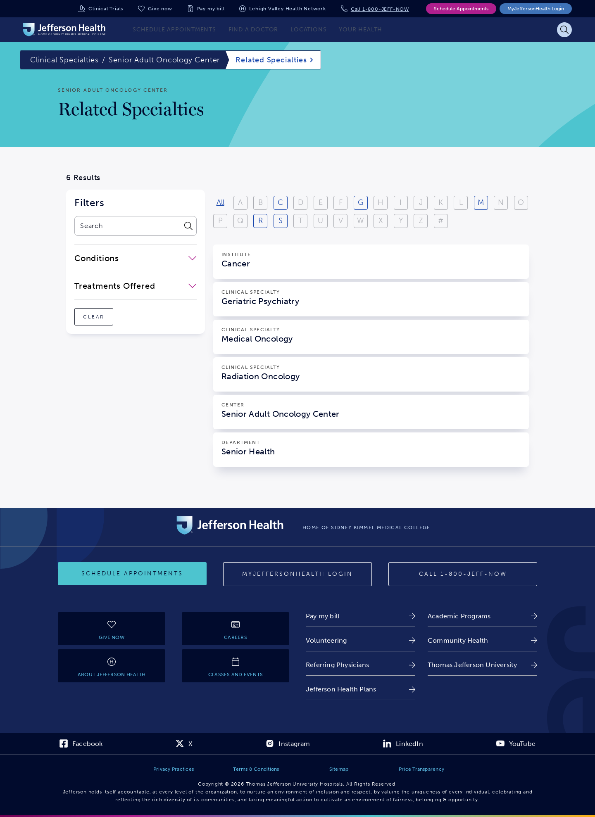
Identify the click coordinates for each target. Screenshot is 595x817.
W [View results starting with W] (360, 220)
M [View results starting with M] (481, 202)
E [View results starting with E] (321, 202)
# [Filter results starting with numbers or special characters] (440, 220)
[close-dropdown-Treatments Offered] (135, 285)
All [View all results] (220, 202)
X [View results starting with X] (380, 220)
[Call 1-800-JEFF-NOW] (462, 574)
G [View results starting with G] (361, 202)
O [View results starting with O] (521, 202)
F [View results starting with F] (341, 202)
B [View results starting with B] (260, 202)
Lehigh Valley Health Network (287, 9)
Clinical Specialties (64, 59)
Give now (160, 9)
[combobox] (127, 226)
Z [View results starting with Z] (421, 220)
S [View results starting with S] (280, 220)
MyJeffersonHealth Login (535, 9)
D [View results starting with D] (300, 202)
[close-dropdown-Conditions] (135, 258)
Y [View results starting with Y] (401, 220)
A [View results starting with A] (240, 202)
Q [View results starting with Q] (240, 220)
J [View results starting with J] (421, 202)
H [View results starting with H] (380, 202)
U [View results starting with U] (320, 220)
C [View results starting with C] (280, 202)
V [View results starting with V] (340, 220)
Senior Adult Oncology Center (164, 59)
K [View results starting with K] (440, 202)
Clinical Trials (105, 9)
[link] (360, 616)
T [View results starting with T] (300, 220)
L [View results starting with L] (461, 202)
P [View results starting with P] (220, 220)
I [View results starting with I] (401, 202)
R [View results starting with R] (260, 220)
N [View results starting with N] (501, 202)
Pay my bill (211, 9)
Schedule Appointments (461, 9)
